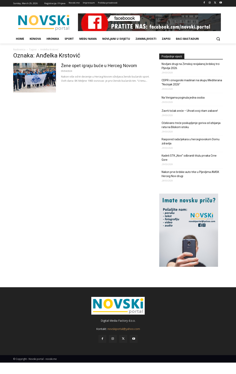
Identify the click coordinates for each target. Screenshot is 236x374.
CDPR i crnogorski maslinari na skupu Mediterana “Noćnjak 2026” (192, 82)
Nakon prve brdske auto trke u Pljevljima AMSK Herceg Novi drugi (190, 174)
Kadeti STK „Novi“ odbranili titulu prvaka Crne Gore (189, 157)
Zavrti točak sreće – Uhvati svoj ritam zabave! (190, 110)
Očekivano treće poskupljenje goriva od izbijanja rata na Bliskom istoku (191, 125)
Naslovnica (19, 49)
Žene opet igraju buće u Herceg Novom (99, 65)
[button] (218, 38)
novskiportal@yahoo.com (124, 329)
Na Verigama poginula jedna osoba (183, 97)
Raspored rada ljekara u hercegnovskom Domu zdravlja (191, 141)
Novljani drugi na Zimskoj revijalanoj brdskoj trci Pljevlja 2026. (191, 66)
